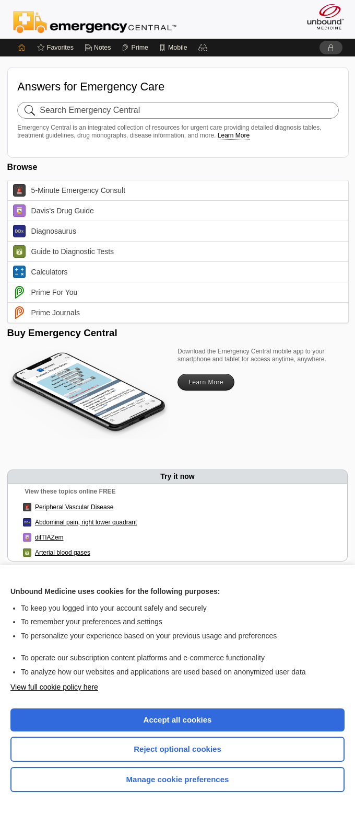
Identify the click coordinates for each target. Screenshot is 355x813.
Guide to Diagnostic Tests (63, 251)
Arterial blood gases (62, 552)
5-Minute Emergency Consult (69, 190)
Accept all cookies (178, 719)
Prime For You (45, 292)
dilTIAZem (49, 537)
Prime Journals (46, 312)
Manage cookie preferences (177, 779)
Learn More (234, 135)
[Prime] (135, 47)
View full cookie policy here (54, 687)
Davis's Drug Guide (53, 210)
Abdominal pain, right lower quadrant (86, 522)
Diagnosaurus (44, 231)
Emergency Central (95, 21)
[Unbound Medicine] (322, 17)
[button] (203, 47)
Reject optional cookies (177, 749)
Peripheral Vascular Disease (74, 507)
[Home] (22, 47)
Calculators (40, 272)
